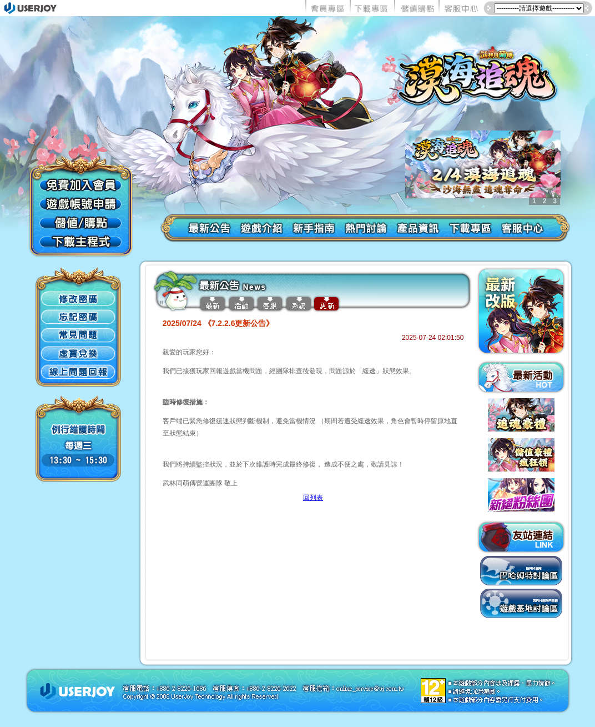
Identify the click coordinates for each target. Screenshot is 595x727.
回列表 (313, 498)
